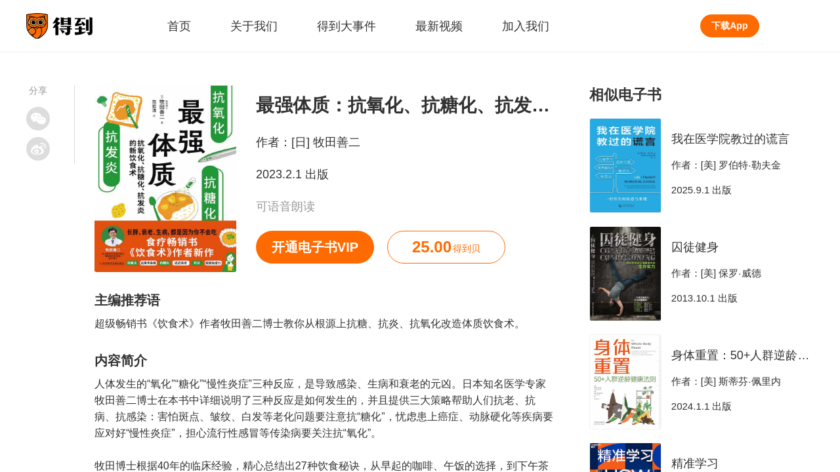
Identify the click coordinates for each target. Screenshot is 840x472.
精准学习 (695, 463)
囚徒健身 (695, 247)
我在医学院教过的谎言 (730, 139)
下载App (729, 25)
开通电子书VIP (315, 247)
